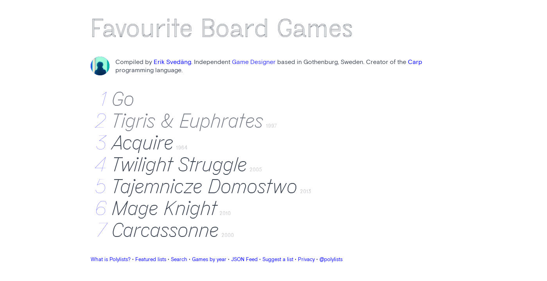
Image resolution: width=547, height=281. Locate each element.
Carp (415, 62)
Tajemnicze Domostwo (205, 187)
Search (179, 259)
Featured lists (150, 259)
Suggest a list (277, 259)
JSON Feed (244, 259)
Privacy (306, 259)
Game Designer (254, 62)
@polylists (331, 259)
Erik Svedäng (172, 62)
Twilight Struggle (179, 165)
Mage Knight (164, 209)
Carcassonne (165, 230)
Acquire (143, 143)
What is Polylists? (111, 259)
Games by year (209, 259)
